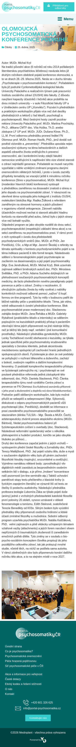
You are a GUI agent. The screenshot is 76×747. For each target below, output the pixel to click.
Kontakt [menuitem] (9, 694)
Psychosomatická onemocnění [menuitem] (23, 656)
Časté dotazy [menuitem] (13, 679)
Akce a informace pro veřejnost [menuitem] (23, 674)
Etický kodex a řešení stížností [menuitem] (23, 684)
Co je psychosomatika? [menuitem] (19, 651)
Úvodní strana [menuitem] (13, 646)
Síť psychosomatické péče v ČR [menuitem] (24, 666)
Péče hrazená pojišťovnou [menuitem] (20, 661)
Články (8, 47)
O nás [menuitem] (8, 689)
